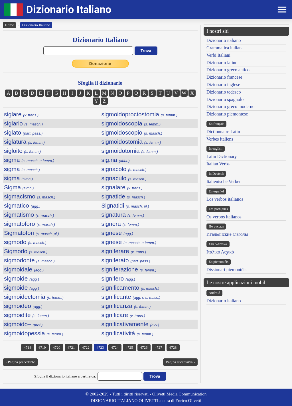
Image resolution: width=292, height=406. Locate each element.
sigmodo (25, 242)
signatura (123, 214)
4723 (100, 347)
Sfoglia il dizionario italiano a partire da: (65, 376)
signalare (122, 187)
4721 (71, 347)
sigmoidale (24, 269)
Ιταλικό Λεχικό (220, 251)
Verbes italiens (219, 139)
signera (120, 223)
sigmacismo (29, 196)
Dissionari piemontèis (226, 269)
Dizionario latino (222, 62)
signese (117, 233)
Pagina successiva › (180, 362)
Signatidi (125, 205)
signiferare (124, 251)
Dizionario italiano (223, 40)
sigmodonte (29, 260)
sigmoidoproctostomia (140, 114)
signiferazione (129, 269)
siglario (23, 123)
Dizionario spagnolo (225, 99)
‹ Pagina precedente (20, 362)
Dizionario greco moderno (230, 106)
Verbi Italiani (218, 55)
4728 (173, 347)
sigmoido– (23, 324)
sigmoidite (26, 315)
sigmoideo (23, 306)
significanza (126, 306)
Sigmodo (25, 251)
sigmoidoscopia (131, 123)
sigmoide (21, 278)
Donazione (100, 63)
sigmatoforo (29, 223)
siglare (21, 114)
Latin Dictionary (221, 156)
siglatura (24, 141)
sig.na (116, 160)
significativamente (130, 324)
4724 (115, 347)
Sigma (19, 187)
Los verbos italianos (224, 199)
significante (131, 296)
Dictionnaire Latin (223, 131)
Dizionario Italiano (68, 9)
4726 (144, 347)
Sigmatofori (31, 233)
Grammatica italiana (225, 47)
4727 (158, 347)
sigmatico (22, 205)
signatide (123, 196)
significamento (130, 287)
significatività (127, 333)
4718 (27, 347)
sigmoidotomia (130, 150)
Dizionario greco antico (228, 69)
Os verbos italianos (224, 216)
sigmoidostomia (131, 141)
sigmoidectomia (34, 296)
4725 (129, 347)
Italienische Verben (224, 181)
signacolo (124, 169)
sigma (29, 160)
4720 (56, 347)
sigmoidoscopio (132, 132)
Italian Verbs (218, 163)
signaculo (124, 178)
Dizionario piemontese (227, 113)
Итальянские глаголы (227, 234)
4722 (86, 347)
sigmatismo (29, 214)
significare (123, 315)
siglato (23, 132)
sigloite (22, 150)
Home (9, 25)
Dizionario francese (224, 77)
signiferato (126, 260)
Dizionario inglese (223, 84)
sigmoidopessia (33, 333)
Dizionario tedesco (223, 92)
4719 (42, 347)
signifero (118, 278)
